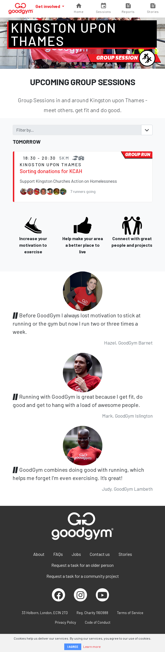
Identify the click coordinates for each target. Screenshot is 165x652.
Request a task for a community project (82, 576)
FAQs (58, 554)
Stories (125, 554)
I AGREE (72, 646)
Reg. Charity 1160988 (92, 613)
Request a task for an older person (82, 565)
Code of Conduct (97, 622)
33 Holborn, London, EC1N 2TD (45, 613)
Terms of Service (130, 613)
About (38, 554)
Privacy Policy (65, 622)
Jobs (76, 554)
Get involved (48, 6)
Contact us (100, 554)
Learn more (92, 646)
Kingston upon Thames (64, 34)
